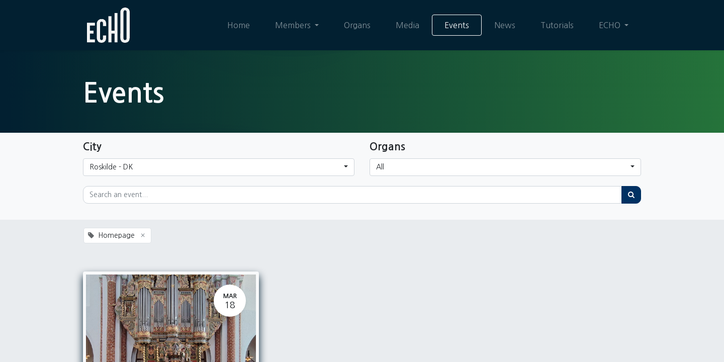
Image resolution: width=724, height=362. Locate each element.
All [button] (380, 166)
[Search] (631, 195)
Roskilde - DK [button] (111, 166)
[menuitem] (238, 25)
